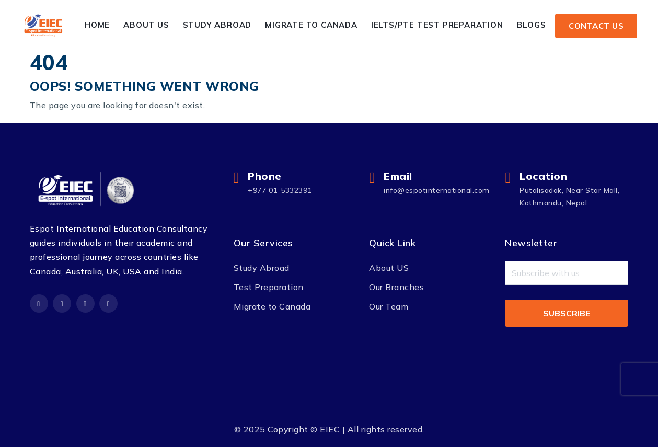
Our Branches (396, 287)
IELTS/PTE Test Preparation (437, 25)
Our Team (388, 306)
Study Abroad (217, 25)
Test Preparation (269, 287)
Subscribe (566, 313)
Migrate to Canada (311, 25)
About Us (146, 25)
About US (389, 267)
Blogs (531, 25)
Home (97, 25)
